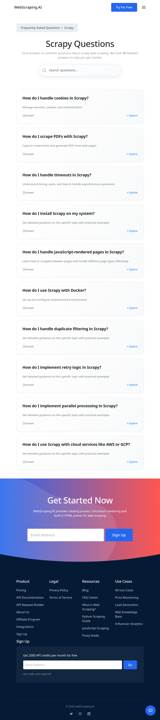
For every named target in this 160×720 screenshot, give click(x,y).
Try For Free (124, 7)
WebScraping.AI (28, 7)
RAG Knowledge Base (126, 614)
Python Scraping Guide (93, 618)
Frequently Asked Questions (40, 28)
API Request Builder (30, 605)
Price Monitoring (127, 597)
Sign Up (21, 634)
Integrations (25, 627)
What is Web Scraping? (91, 607)
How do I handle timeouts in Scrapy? (56, 174)
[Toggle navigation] (144, 7)
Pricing (21, 590)
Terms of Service (60, 597)
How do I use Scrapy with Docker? (54, 290)
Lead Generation (126, 605)
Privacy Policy (58, 590)
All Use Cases (124, 590)
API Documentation (30, 597)
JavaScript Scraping (95, 628)
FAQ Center (90, 597)
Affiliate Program (28, 619)
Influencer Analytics (129, 624)
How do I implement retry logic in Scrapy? (61, 367)
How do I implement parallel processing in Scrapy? (70, 405)
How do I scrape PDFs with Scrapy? (55, 136)
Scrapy (69, 28)
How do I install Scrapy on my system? (58, 213)
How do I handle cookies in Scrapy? (55, 98)
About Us (22, 612)
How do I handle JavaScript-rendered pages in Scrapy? (73, 251)
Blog (85, 590)
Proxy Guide (90, 635)
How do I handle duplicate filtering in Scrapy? (65, 328)
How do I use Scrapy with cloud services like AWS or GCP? (76, 444)
